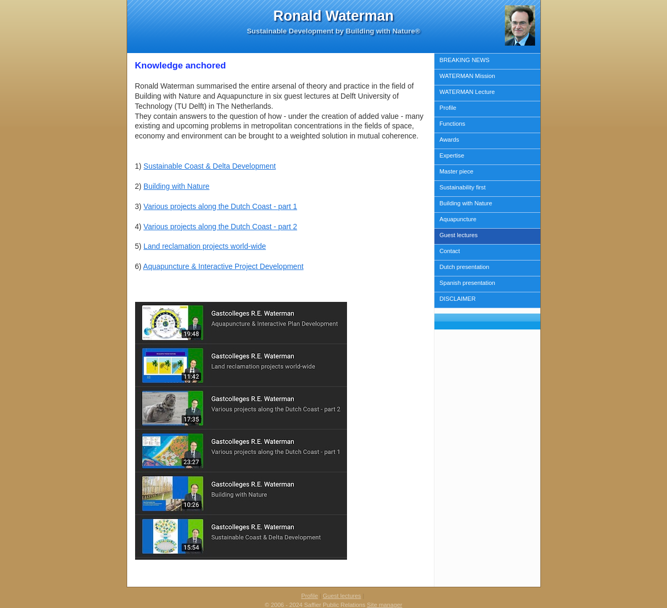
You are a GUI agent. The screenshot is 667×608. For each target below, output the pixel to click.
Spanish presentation (467, 283)
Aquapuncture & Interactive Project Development (223, 266)
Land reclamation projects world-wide (205, 246)
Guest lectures (459, 235)
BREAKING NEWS (465, 60)
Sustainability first (463, 187)
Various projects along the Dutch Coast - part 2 (220, 226)
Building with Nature (466, 203)
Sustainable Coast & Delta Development (210, 166)
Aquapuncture (458, 219)
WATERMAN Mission (467, 76)
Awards (449, 139)
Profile (448, 108)
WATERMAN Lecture (467, 92)
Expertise (452, 155)
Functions (453, 123)
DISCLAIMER (458, 299)
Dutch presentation (465, 267)
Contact (450, 251)
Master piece (457, 171)
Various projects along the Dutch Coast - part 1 (220, 206)
